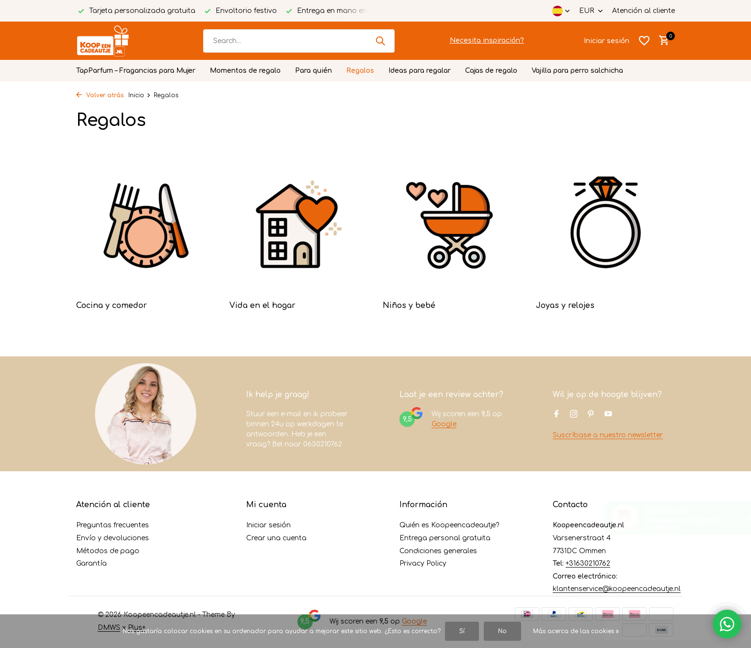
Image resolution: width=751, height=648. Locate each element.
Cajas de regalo (491, 70)
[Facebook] (556, 415)
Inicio (139, 95)
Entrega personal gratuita (444, 538)
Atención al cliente (643, 10)
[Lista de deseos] (644, 40)
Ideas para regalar (419, 70)
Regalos (360, 70)
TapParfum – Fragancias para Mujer (135, 70)
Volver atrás (100, 95)
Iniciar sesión (268, 525)
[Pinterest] (591, 415)
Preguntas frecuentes (112, 525)
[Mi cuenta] (606, 41)
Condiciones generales (438, 551)
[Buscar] (299, 41)
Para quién (313, 70)
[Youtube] (608, 415)
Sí (462, 631)
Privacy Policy (422, 563)
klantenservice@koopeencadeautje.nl (617, 588)
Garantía (91, 563)
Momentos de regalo (245, 70)
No (502, 631)
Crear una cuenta (276, 538)
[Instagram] (574, 415)
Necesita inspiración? (487, 40)
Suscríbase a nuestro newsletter (608, 435)
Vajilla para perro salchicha (577, 70)
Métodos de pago (107, 551)
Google (444, 424)
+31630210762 (588, 563)
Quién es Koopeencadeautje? (449, 525)
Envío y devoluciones (112, 538)
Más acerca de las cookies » (576, 631)
